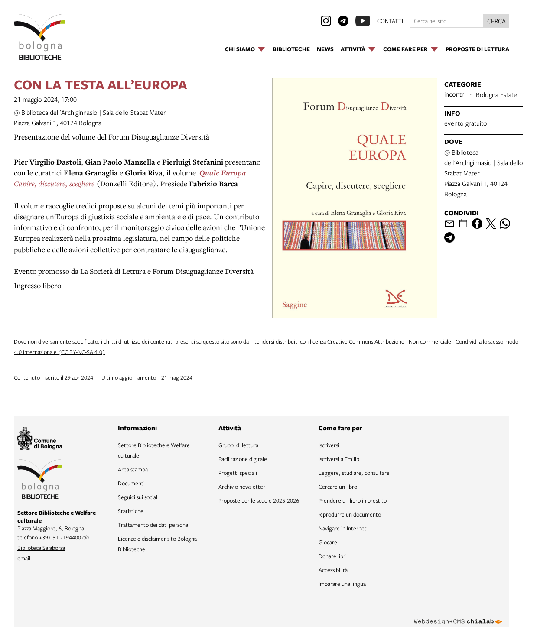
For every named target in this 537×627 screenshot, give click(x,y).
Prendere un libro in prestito (353, 500)
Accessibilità (333, 570)
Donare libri (333, 556)
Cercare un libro (338, 487)
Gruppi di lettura (238, 445)
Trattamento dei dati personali (154, 525)
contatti (390, 21)
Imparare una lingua (342, 584)
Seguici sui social (137, 497)
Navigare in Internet (343, 528)
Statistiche (130, 511)
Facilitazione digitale (242, 459)
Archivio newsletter (241, 487)
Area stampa (133, 469)
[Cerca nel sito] (447, 21)
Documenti (131, 483)
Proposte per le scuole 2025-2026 (258, 500)
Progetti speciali (237, 473)
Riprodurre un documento (350, 514)
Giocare (328, 542)
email (23, 558)
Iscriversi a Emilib (339, 459)
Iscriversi (329, 445)
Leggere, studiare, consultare (354, 473)
